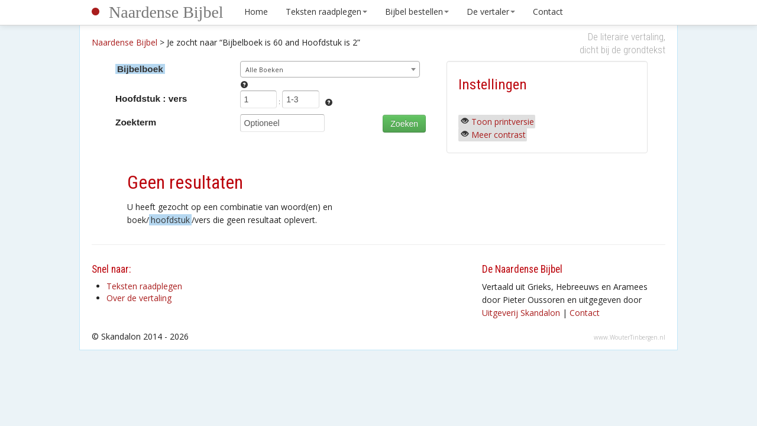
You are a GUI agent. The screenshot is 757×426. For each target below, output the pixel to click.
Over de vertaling (139, 298)
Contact (548, 11)
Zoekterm (135, 122)
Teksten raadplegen (326, 11)
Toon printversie (502, 121)
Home (256, 11)
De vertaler (491, 11)
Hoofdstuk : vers (151, 98)
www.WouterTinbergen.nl (629, 337)
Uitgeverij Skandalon (521, 312)
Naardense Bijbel (166, 12)
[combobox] (330, 69)
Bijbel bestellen (417, 11)
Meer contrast (498, 134)
